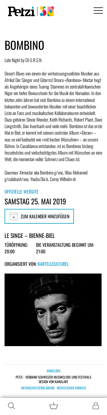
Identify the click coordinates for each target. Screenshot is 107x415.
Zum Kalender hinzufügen (39, 216)
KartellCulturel (53, 263)
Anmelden (53, 370)
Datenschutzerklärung (37, 388)
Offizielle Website (22, 191)
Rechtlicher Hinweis (71, 388)
